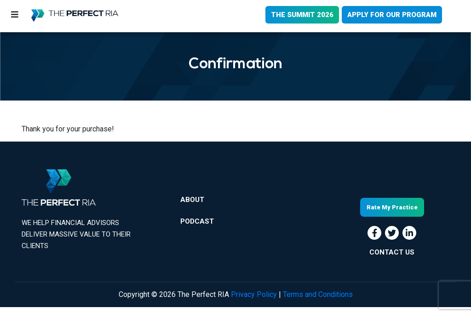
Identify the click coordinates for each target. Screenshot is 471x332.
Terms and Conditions (318, 294)
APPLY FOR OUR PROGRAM (392, 15)
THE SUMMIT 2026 (302, 15)
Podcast (197, 221)
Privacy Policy (254, 294)
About (192, 200)
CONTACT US (391, 252)
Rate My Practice (392, 207)
